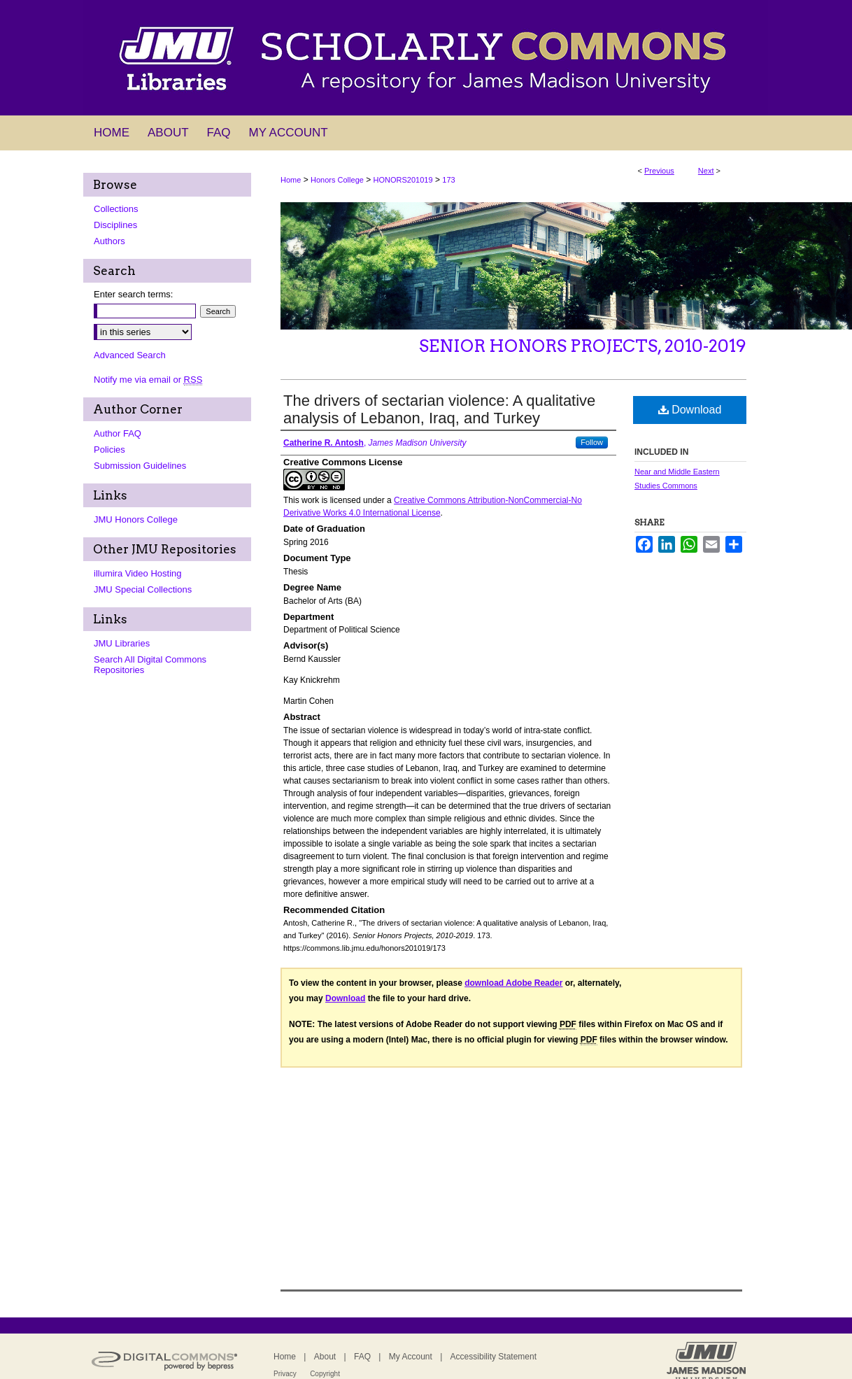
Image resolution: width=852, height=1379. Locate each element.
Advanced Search (130, 355)
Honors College (337, 180)
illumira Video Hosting (138, 573)
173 (448, 180)
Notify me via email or (148, 379)
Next (706, 171)
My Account (410, 1357)
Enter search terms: (133, 294)
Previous (659, 171)
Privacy (285, 1374)
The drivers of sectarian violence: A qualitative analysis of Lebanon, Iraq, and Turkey (439, 409)
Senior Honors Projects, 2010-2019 (582, 346)
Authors (109, 241)
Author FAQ (117, 433)
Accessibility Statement (493, 1357)
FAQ (362, 1357)
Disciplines (115, 225)
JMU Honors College (136, 519)
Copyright (325, 1374)
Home (291, 180)
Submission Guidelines (140, 465)
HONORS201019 (403, 180)
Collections (116, 209)
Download (690, 410)
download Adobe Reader (513, 983)
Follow (592, 442)
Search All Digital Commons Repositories (150, 664)
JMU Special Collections (143, 589)
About (325, 1357)
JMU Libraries (122, 643)
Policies (109, 449)
